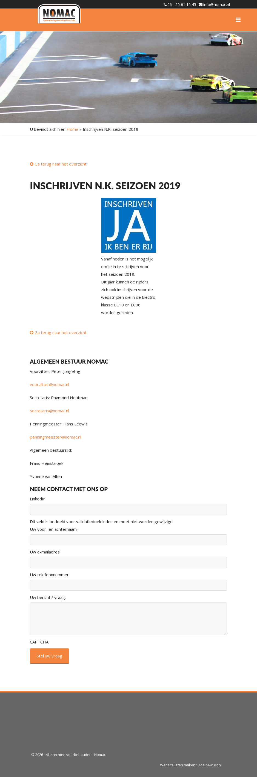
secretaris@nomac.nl (49, 410)
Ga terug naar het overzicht (58, 164)
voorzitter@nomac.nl (49, 384)
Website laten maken (177, 764)
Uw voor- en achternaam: (54, 529)
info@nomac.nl (216, 4)
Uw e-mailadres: (45, 552)
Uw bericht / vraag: (48, 597)
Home (72, 129)
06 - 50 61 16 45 (181, 4)
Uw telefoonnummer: (50, 574)
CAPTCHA (39, 642)
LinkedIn (37, 498)
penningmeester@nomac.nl (55, 437)
